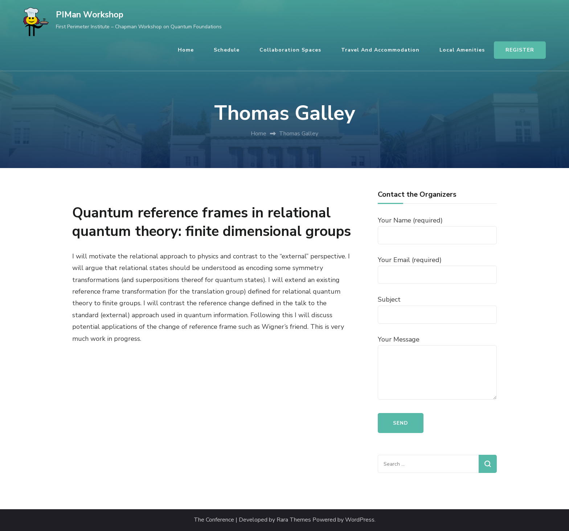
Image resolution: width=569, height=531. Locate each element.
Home (186, 49)
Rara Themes (294, 519)
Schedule (227, 49)
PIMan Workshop (89, 14)
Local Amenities (462, 49)
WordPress (359, 519)
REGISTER (519, 49)
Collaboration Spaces (290, 49)
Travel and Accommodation (380, 49)
